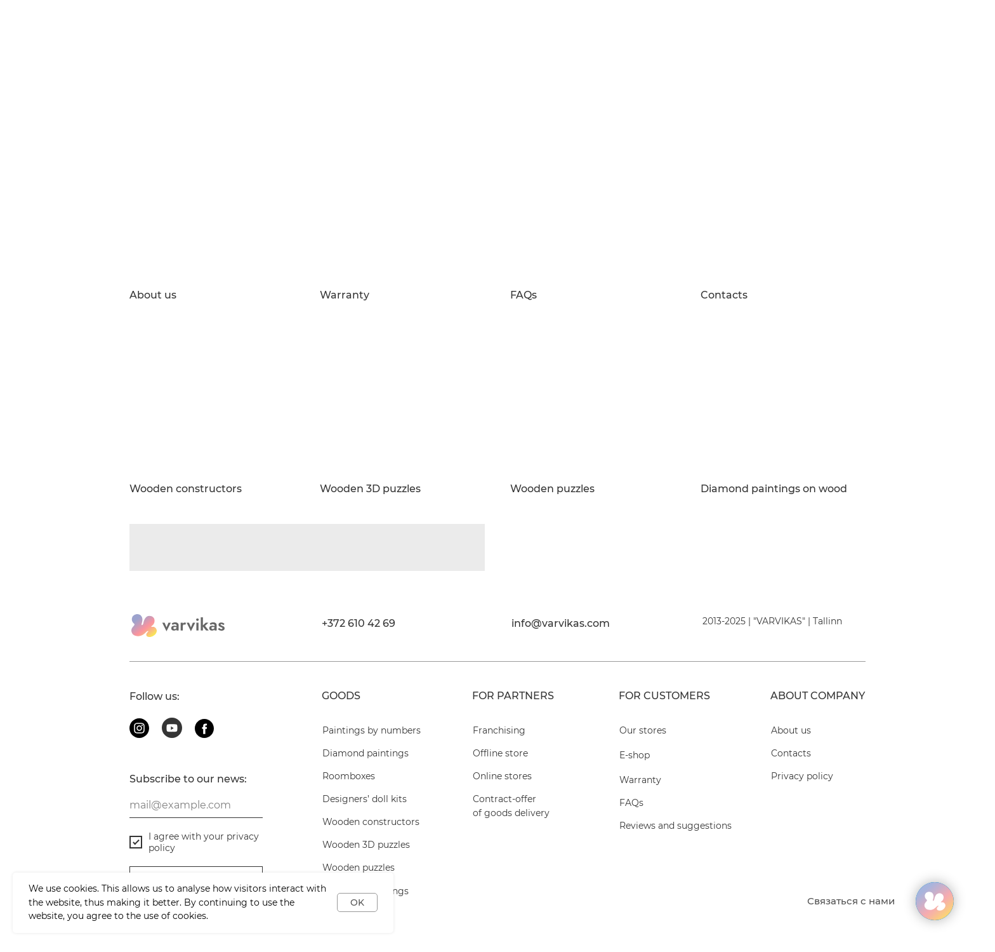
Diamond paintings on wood (774, 489)
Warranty (344, 295)
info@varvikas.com (560, 623)
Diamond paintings (365, 753)
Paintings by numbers (371, 730)
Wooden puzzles (552, 489)
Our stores (642, 730)
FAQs (523, 295)
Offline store (500, 753)
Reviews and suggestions (675, 825)
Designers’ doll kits (364, 799)
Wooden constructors (185, 489)
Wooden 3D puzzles (370, 489)
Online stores (502, 776)
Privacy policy (802, 776)
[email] (196, 805)
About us (152, 295)
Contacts (724, 295)
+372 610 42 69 (358, 623)
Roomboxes (348, 776)
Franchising (499, 730)
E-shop (634, 755)
